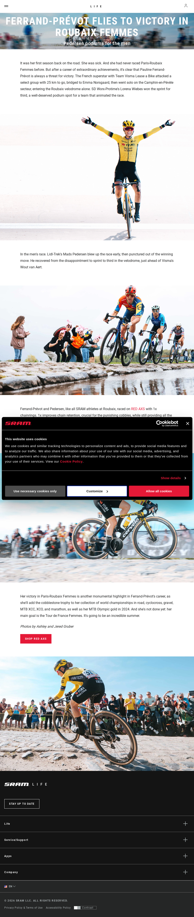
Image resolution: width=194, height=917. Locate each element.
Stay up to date (22, 803)
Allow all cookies (159, 491)
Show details (171, 478)
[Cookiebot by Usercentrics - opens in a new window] (159, 423)
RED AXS (138, 409)
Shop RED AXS (36, 638)
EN (8, 886)
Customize (97, 491)
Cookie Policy (71, 461)
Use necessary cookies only (35, 491)
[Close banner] (187, 423)
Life (97, 6)
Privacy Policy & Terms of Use (23, 907)
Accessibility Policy (58, 907)
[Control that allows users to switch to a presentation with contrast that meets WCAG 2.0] (85, 907)
